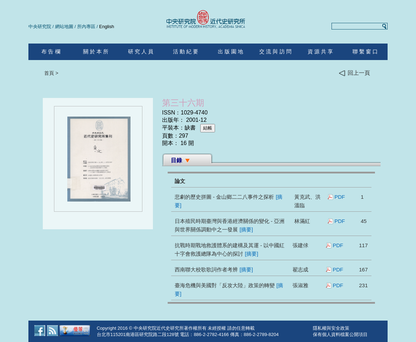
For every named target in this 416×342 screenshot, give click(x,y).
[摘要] (246, 229)
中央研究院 (39, 26)
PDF (340, 197)
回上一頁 (354, 73)
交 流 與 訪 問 (275, 51)
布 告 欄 (50, 51)
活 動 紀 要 (186, 51)
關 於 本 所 (96, 51)
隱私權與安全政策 (331, 328)
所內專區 (86, 26)
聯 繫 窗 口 (365, 51)
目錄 (176, 160)
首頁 (49, 73)
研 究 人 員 (141, 51)
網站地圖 (64, 26)
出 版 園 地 (230, 51)
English (106, 26)
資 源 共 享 (320, 51)
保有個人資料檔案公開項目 (340, 334)
